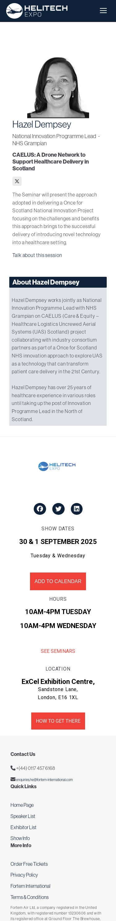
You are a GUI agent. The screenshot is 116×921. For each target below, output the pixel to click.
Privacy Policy (24, 875)
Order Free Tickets (29, 864)
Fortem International (30, 886)
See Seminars (58, 651)
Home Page (22, 805)
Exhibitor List (24, 827)
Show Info (20, 838)
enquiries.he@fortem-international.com (44, 779)
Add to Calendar (58, 581)
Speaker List (23, 816)
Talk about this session (37, 255)
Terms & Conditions (30, 897)
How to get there (58, 721)
